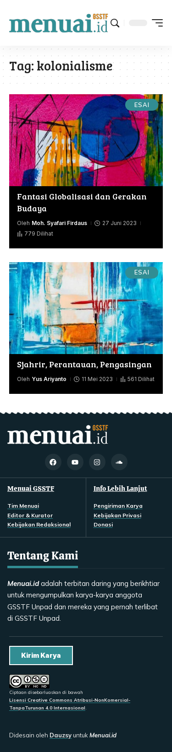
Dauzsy (61, 735)
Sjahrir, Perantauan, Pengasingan (84, 364)
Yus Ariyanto (49, 379)
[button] (115, 23)
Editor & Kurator (30, 515)
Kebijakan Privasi (117, 515)
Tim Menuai (23, 505)
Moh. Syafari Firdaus (59, 223)
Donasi (103, 524)
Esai (142, 104)
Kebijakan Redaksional (39, 524)
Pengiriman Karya (118, 505)
